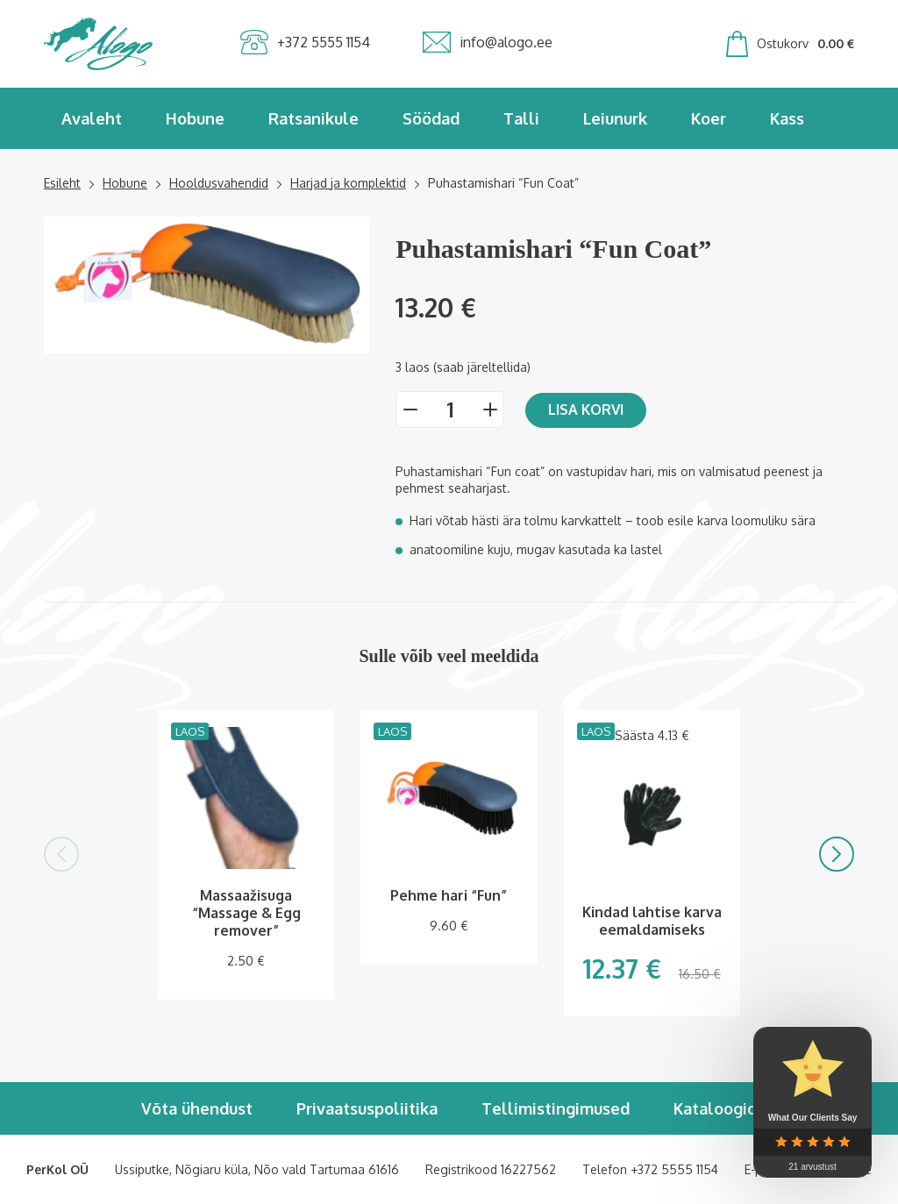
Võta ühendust (197, 1108)
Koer (708, 118)
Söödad (431, 118)
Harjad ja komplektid (348, 182)
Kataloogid (715, 1108)
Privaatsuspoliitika (367, 1108)
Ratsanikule (313, 118)
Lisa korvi (586, 409)
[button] (61, 854)
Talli (521, 118)
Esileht (62, 182)
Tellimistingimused (555, 1108)
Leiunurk (615, 118)
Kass (787, 118)
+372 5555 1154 (674, 1169)
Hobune (195, 118)
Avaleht (91, 118)
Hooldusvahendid (218, 182)
